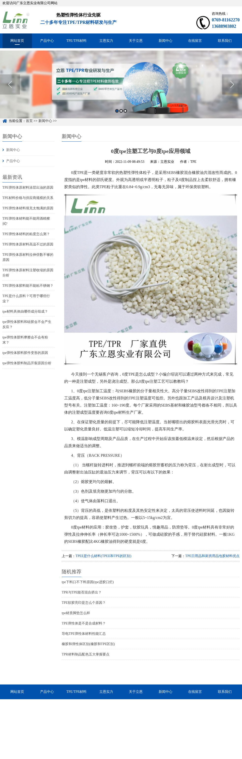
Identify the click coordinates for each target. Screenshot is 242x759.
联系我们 (225, 41)
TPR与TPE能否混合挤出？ (82, 592)
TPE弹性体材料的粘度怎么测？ (26, 234)
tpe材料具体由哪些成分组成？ (25, 311)
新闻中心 (165, 41)
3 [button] (125, 118)
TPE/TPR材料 (76, 41)
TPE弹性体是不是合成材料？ (84, 623)
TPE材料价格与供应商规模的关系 (27, 198)
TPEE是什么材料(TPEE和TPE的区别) (103, 556)
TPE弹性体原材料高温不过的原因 (27, 244)
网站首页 (17, 41)
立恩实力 (106, 41)
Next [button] (232, 91)
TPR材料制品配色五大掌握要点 (85, 654)
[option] (121, 91)
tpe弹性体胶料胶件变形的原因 (25, 353)
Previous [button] (10, 91)
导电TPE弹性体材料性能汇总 (84, 634)
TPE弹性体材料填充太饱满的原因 (27, 208)
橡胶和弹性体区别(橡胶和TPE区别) (88, 644)
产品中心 (47, 41)
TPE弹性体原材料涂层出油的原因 (27, 187)
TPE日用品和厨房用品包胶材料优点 (212, 556)
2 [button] (121, 118)
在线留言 (195, 41)
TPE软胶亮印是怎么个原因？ (84, 603)
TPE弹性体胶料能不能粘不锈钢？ (27, 286)
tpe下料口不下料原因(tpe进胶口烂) (88, 582)
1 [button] (117, 118)
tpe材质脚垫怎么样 (76, 613)
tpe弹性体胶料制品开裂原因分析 (26, 363)
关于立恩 (136, 41)
